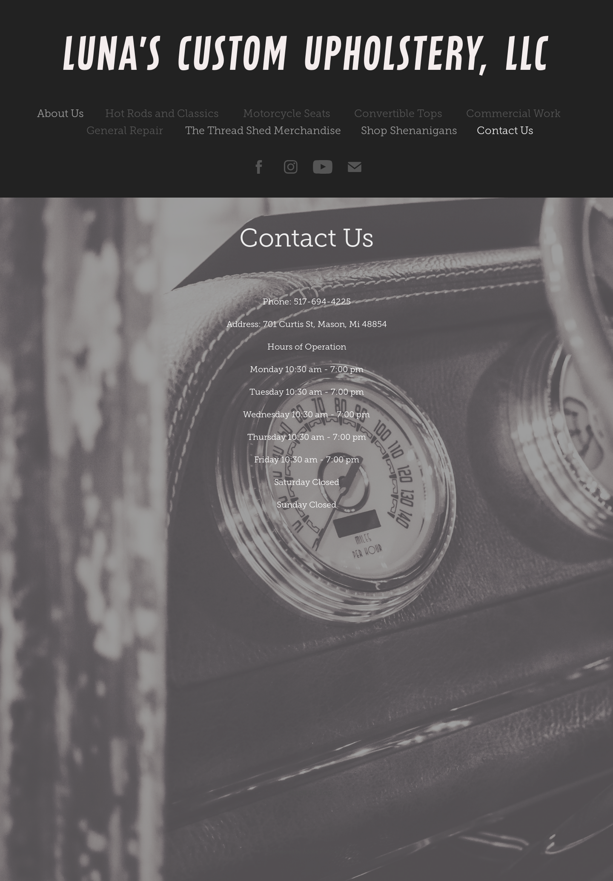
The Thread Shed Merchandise (263, 130)
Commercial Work (513, 113)
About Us (60, 113)
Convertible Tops (398, 113)
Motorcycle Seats (286, 113)
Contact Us (505, 130)
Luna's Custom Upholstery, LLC (306, 53)
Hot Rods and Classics (162, 113)
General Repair (124, 130)
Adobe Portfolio (322, 852)
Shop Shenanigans (409, 130)
